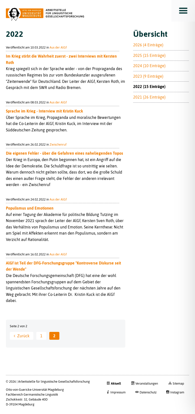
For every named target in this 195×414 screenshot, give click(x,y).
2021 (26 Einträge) (149, 97)
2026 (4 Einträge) (148, 45)
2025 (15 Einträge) (149, 55)
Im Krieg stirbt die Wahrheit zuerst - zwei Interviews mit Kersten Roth (61, 59)
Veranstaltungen (146, 383)
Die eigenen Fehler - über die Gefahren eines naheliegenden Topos (64, 153)
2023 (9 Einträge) (148, 76)
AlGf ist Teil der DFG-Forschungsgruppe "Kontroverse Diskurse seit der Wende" (63, 266)
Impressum (118, 392)
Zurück (23, 336)
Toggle (183, 11)
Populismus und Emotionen (29, 208)
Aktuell (116, 383)
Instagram (177, 392)
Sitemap (178, 383)
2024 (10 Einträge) (149, 65)
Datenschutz (148, 392)
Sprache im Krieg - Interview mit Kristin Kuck (44, 111)
